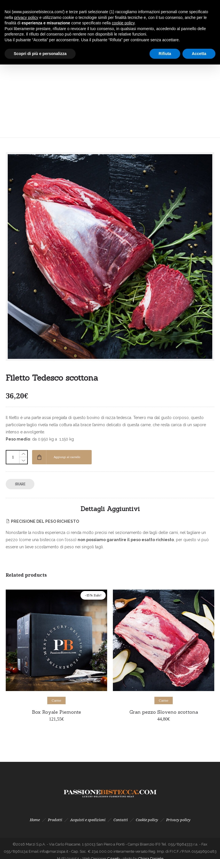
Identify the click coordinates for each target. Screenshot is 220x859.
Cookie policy (147, 820)
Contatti (120, 820)
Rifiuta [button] (165, 53)
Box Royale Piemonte (56, 712)
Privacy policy (178, 820)
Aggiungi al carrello (67, 457)
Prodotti (55, 820)
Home (35, 820)
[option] (56, 658)
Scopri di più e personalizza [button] (40, 53)
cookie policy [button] (123, 23)
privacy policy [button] (26, 17)
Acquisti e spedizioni (87, 820)
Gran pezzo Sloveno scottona (163, 712)
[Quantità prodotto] (12, 457)
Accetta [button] (199, 53)
